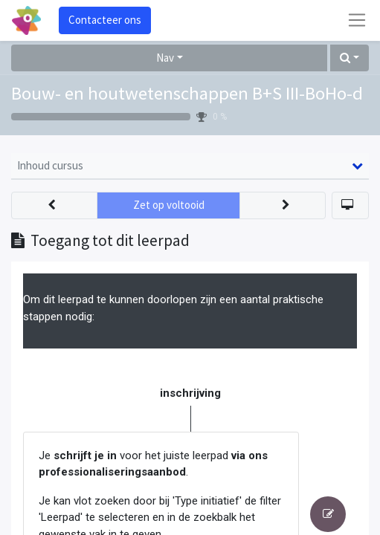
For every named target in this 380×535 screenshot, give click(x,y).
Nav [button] (165, 58)
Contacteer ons (104, 20)
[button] (349, 58)
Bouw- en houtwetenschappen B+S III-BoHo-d (187, 93)
